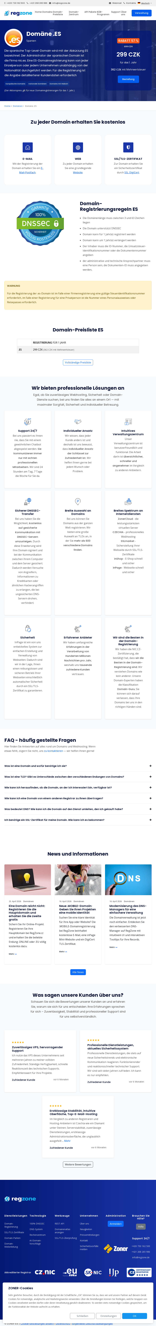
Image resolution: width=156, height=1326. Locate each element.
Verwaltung (141, 13)
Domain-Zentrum (74, 13)
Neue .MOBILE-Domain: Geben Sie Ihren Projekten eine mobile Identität (77, 909)
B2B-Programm (103, 13)
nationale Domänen (37, 83)
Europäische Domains (15, 83)
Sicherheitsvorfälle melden (89, 1248)
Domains (47, 11)
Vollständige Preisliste (78, 362)
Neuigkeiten (86, 1229)
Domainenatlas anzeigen (62, 1231)
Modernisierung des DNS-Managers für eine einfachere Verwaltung (128, 909)
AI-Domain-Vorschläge (35, 1242)
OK (135, 1316)
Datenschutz (63, 1323)
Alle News (78, 972)
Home (38, 11)
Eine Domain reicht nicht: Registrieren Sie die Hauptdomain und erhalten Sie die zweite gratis (27, 912)
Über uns (124, 13)
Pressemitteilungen (89, 1234)
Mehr (13, 953)
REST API (59, 1223)
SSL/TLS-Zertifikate (14, 1232)
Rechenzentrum (38, 1234)
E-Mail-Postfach (31, 170)
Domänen (17, 106)
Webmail (115, 3)
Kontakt (84, 1240)
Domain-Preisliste (58, 13)
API (86, 11)
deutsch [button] (144, 3)
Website (78, 172)
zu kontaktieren (53, 751)
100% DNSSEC (37, 1223)
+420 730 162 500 (14, 3)
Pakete (92, 11)
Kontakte (129, 3)
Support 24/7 (141, 1238)
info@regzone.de (59, 3)
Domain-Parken (12, 1237)
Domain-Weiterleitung (11, 1245)
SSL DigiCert (131, 172)
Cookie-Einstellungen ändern (37, 1323)
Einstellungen (112, 1316)
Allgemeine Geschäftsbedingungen (92, 1323)
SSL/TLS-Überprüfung (66, 1237)
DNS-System (36, 1229)
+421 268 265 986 (37, 3)
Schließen (88, 1316)
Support (115, 11)
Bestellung (128, 79)
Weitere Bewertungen (78, 1164)
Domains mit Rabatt (59, 83)
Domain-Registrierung (11, 1225)
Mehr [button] (66, 1141)
